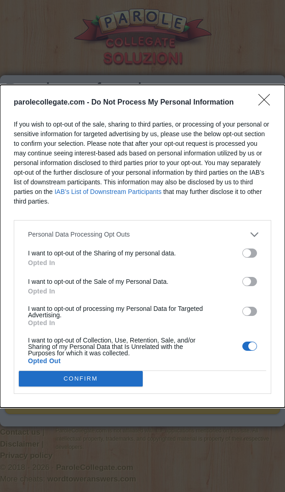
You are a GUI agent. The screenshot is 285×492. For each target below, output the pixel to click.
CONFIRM (80, 378)
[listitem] (142, 234)
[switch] (249, 253)
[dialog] (142, 246)
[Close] (267, 102)
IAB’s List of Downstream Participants (108, 191)
